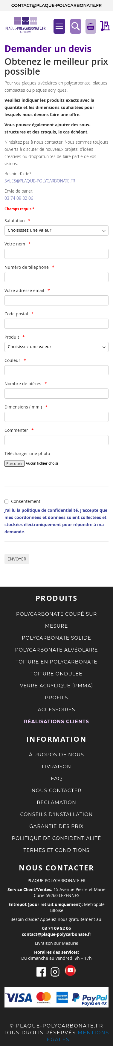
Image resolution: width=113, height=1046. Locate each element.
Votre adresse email (24, 290)
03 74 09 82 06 (18, 198)
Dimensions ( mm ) (23, 407)
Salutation (15, 220)
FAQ (56, 778)
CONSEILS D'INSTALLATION (56, 814)
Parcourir (14, 463)
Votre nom (15, 244)
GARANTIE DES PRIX (56, 826)
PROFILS (56, 698)
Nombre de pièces (23, 383)
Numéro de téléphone (27, 267)
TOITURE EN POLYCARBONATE (56, 662)
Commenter (16, 430)
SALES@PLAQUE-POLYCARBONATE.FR (39, 181)
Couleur (13, 360)
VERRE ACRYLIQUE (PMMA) (56, 686)
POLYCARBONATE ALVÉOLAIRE (56, 650)
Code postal (16, 314)
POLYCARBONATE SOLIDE (56, 638)
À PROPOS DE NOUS (56, 755)
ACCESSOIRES (56, 709)
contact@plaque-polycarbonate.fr (56, 5)
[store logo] (22, 25)
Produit (12, 337)
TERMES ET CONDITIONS (56, 850)
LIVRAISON (56, 766)
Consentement (25, 501)
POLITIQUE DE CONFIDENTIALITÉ (56, 838)
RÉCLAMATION (56, 802)
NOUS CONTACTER (57, 790)
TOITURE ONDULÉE (56, 674)
